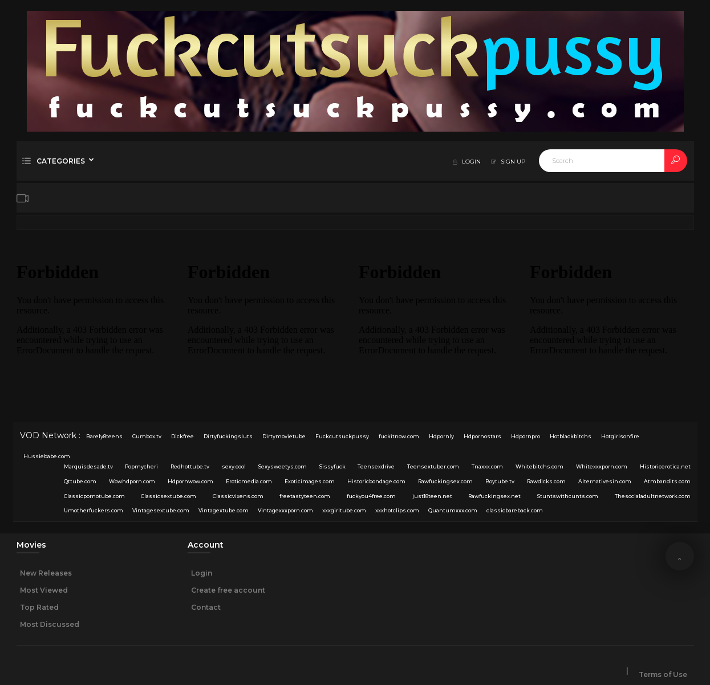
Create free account (228, 590)
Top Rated (39, 607)
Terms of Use (663, 674)
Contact (206, 607)
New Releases (46, 573)
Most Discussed (49, 624)
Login (201, 573)
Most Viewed (44, 590)
